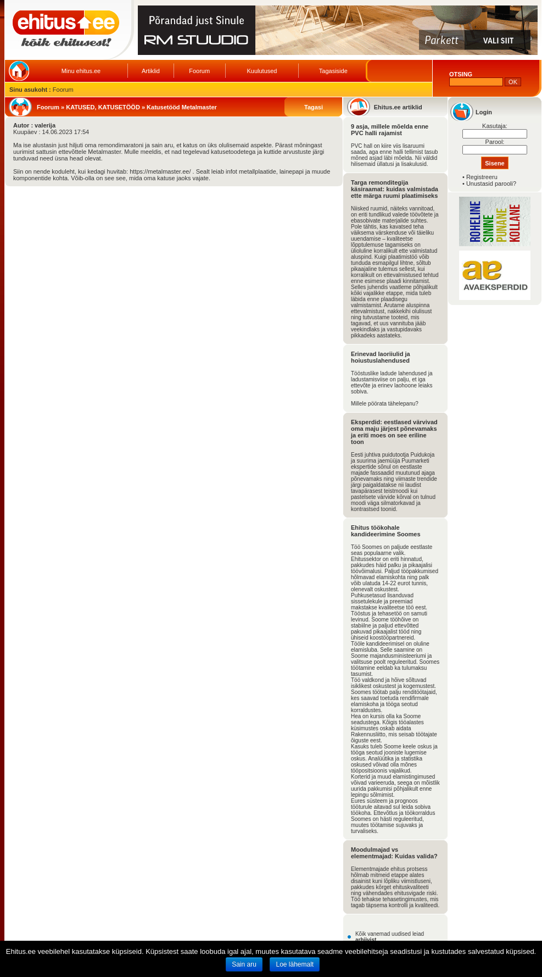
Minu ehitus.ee (81, 71)
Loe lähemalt (295, 964)
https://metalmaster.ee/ (160, 171)
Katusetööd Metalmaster (182, 107)
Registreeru (482, 177)
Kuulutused (262, 71)
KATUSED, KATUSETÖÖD (103, 107)
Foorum (199, 71)
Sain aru (244, 964)
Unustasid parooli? (491, 183)
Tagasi (313, 107)
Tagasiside (333, 71)
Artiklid (151, 71)
